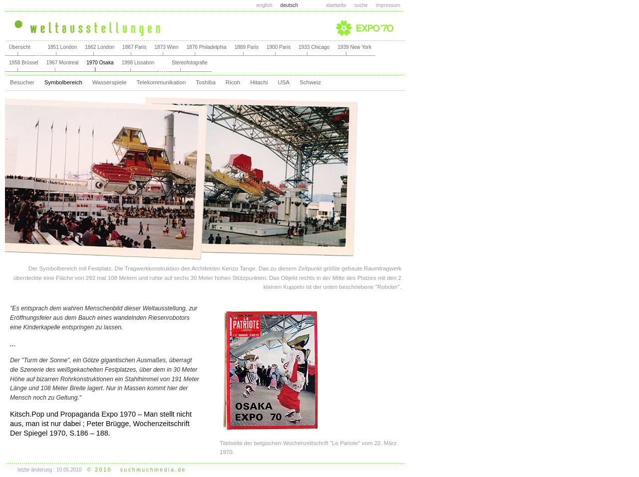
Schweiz (310, 82)
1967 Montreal (62, 62)
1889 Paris (247, 47)
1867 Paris (134, 47)
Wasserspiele (109, 82)
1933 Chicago (314, 47)
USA (284, 82)
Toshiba (206, 82)
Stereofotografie (190, 62)
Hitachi (259, 82)
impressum (388, 5)
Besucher (22, 82)
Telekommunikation (161, 82)
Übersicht (19, 47)
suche (361, 5)
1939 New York (354, 47)
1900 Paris (279, 47)
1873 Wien (166, 47)
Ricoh (233, 82)
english (265, 5)
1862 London (99, 47)
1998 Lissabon (138, 62)
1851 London (62, 47)
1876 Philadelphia (206, 47)
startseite (336, 5)
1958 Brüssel (23, 62)
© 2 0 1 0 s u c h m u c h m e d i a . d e (136, 470)
